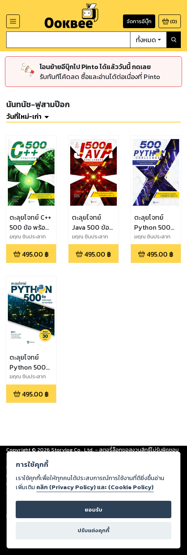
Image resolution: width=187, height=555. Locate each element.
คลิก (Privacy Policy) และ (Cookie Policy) (95, 487)
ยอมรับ (93, 510)
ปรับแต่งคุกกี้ (93, 530)
